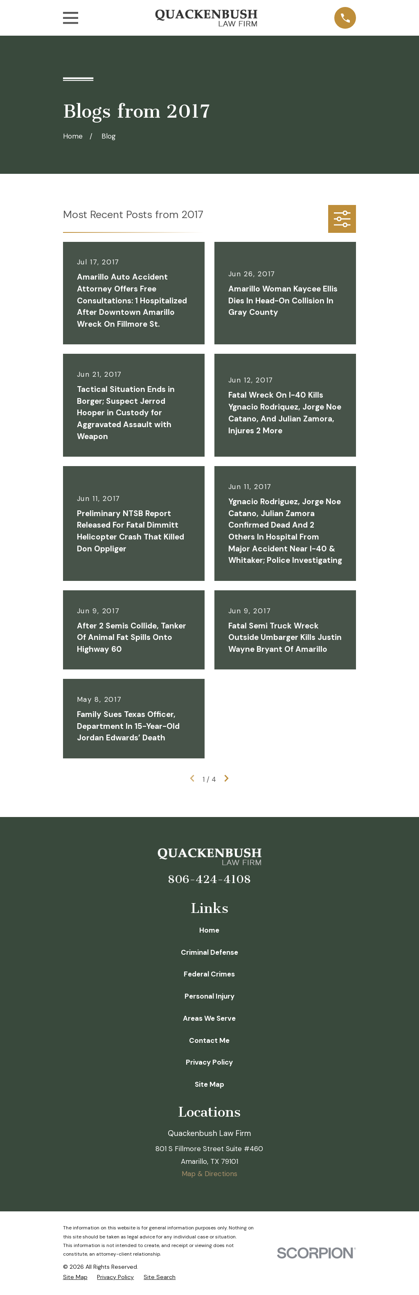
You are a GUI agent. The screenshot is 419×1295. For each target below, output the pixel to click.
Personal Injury (209, 996)
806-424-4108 (209, 879)
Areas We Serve (209, 1018)
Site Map (209, 1084)
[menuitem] (75, 1277)
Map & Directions (209, 1173)
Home (209, 930)
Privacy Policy (209, 1062)
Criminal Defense (209, 952)
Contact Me (209, 1040)
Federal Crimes (209, 974)
